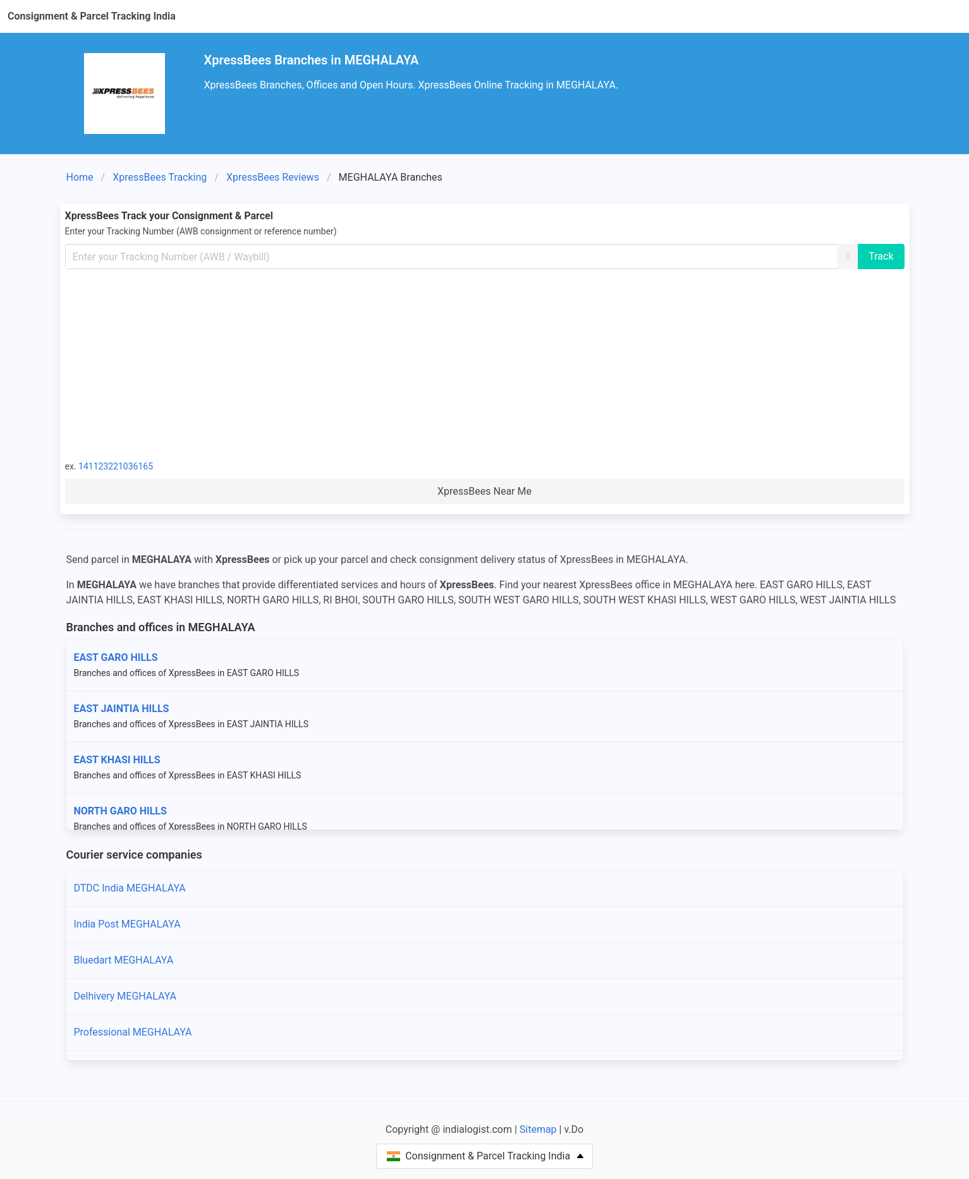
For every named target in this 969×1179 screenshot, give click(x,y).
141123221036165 (115, 466)
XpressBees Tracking (160, 177)
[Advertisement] (485, 363)
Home (80, 177)
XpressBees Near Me (484, 491)
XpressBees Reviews (272, 177)
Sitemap (538, 1129)
